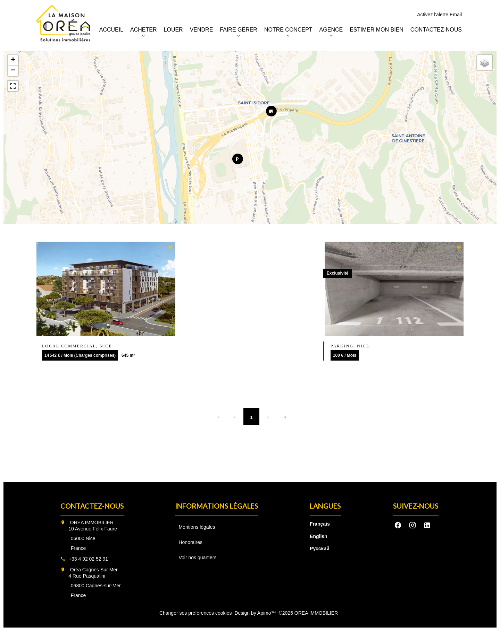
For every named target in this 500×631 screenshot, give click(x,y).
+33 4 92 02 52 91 (88, 559)
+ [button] (13, 60)
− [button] (13, 71)
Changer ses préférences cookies (195, 613)
